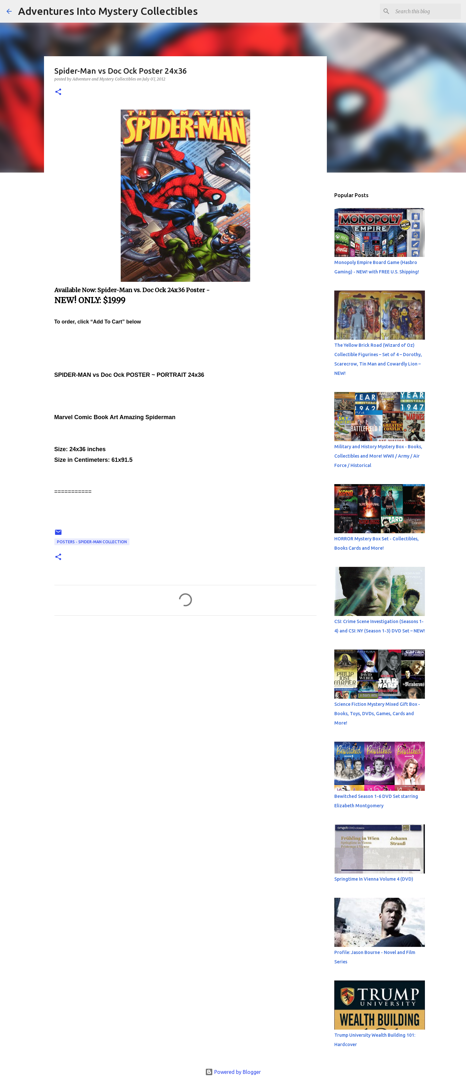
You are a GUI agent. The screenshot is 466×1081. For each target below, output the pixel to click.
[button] (58, 92)
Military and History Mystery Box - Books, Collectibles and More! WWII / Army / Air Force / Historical (378, 456)
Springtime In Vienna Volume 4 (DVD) (373, 879)
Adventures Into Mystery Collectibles (108, 11)
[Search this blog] (427, 11)
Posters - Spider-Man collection (92, 542)
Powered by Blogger (233, 1072)
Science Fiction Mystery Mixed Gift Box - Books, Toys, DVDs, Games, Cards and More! (377, 714)
